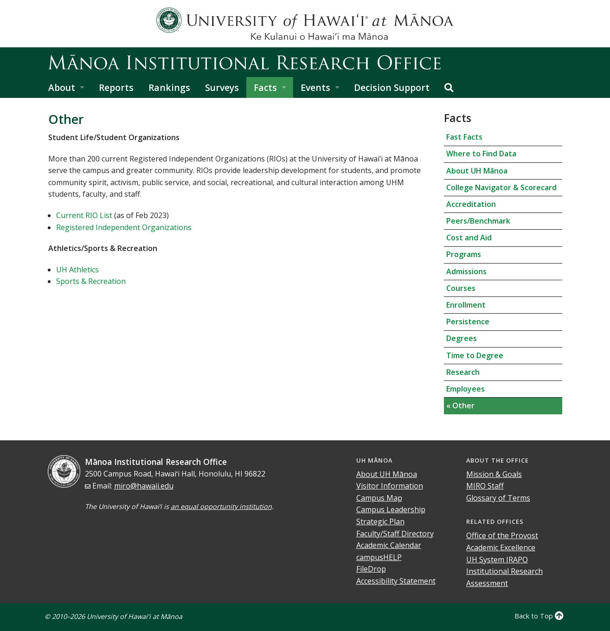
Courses (460, 288)
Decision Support (392, 87)
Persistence (467, 321)
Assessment (487, 583)
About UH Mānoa (476, 171)
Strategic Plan (380, 521)
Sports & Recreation (91, 281)
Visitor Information (389, 486)
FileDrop (371, 569)
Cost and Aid (469, 237)
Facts (265, 87)
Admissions (466, 271)
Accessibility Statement (396, 581)
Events (315, 87)
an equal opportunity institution (221, 506)
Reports (116, 87)
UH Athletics (77, 269)
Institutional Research (504, 571)
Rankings (169, 87)
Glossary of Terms (498, 498)
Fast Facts (464, 137)
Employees (465, 389)
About (61, 87)
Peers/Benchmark (478, 221)
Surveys (222, 87)
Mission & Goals (494, 474)
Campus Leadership (390, 509)
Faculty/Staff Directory (395, 533)
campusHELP (379, 557)
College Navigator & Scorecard (501, 187)
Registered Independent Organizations (124, 227)
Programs (463, 254)
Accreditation (471, 204)
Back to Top (539, 616)
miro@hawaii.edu (143, 486)
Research (463, 372)
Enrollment (466, 305)
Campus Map (379, 498)
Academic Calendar (388, 545)
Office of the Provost (502, 535)
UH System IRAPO (497, 559)
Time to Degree (474, 355)
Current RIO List (84, 215)
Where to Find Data (481, 153)
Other (462, 405)
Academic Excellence (500, 547)
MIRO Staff (485, 486)
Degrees (461, 338)
